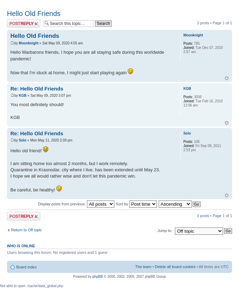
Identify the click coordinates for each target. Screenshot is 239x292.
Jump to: (165, 231)
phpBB (97, 276)
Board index (26, 267)
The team (143, 267)
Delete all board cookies (175, 267)
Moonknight (28, 43)
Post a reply (23, 23)
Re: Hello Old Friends (36, 89)
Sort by (136, 204)
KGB (22, 95)
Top (227, 78)
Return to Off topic (26, 230)
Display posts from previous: (76, 204)
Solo (22, 140)
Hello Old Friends (34, 13)
